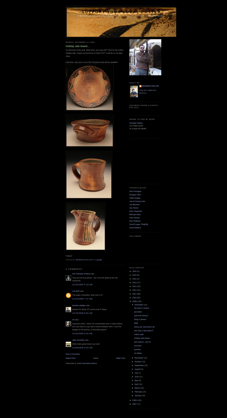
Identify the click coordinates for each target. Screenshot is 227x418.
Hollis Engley (134, 198)
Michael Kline (135, 214)
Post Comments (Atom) (87, 363)
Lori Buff (75, 291)
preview (137, 349)
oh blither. (138, 353)
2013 (134, 286)
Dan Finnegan (135, 191)
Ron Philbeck (135, 221)
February (139, 392)
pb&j (136, 323)
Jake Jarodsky (78, 340)
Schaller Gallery (136, 123)
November (139, 358)
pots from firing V (141, 315)
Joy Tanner (134, 208)
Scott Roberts (135, 228)
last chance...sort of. (142, 342)
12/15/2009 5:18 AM (82, 284)
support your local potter (121, 12)
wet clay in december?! (143, 331)
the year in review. (141, 308)
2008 (134, 400)
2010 (134, 298)
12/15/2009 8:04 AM (82, 313)
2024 (134, 271)
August (138, 369)
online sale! (139, 334)
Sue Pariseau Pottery (81, 274)
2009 (134, 301)
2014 (134, 282)
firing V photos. (140, 319)
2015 (134, 279)
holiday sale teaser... (142, 338)
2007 (134, 404)
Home (95, 358)
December (139, 305)
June (137, 377)
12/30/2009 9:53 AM (82, 348)
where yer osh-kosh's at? (144, 327)
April (137, 384)
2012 (134, 290)
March (137, 388)
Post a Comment (73, 354)
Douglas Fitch (135, 195)
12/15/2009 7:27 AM (82, 299)
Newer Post (70, 358)
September (139, 365)
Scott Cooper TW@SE (138, 224)
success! (137, 346)
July (137, 373)
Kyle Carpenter (135, 211)
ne (73, 320)
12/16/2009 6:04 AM (82, 333)
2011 (134, 294)
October (138, 362)
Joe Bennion (134, 204)
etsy (120, 53)
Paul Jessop (134, 218)
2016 (134, 275)
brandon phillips (78, 305)
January (138, 395)
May (137, 380)
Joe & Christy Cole (137, 201)
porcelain (138, 312)
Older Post (120, 358)
